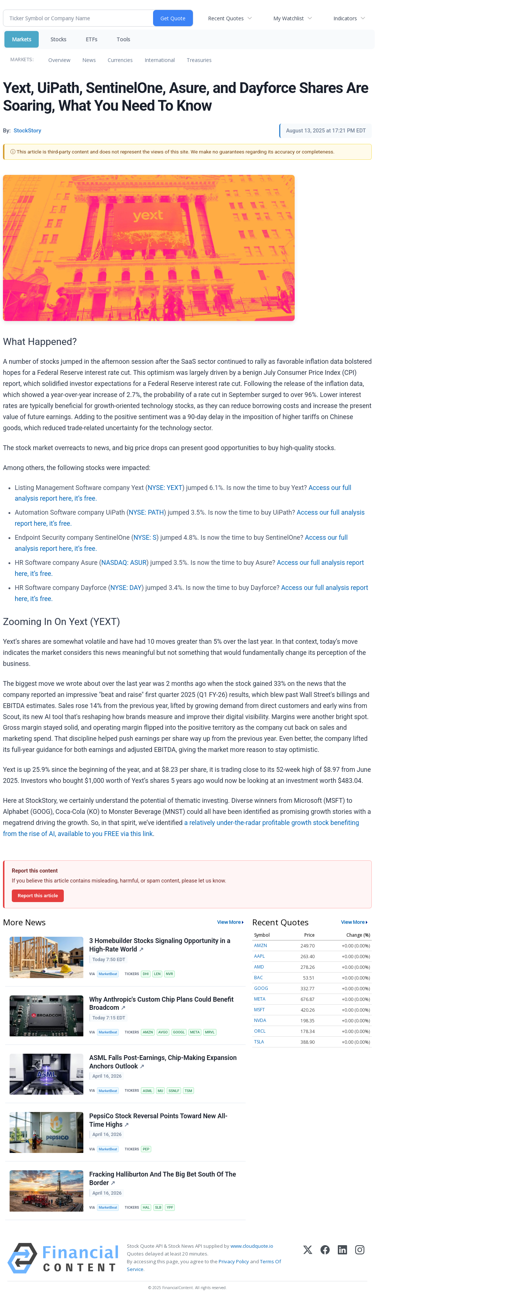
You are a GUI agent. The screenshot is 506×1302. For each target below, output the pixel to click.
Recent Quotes (226, 18)
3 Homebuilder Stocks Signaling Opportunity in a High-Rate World (160, 945)
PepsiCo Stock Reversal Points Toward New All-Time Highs (158, 1120)
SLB (158, 1207)
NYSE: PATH (146, 512)
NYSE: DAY (126, 587)
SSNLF (174, 1091)
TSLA (259, 1042)
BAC (258, 977)
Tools (123, 39)
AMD (259, 967)
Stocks (58, 39)
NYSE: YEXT (165, 487)
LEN (157, 974)
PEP (146, 1149)
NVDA (260, 1020)
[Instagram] (359, 1258)
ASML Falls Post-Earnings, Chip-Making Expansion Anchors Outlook (163, 1062)
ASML (147, 1091)
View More (229, 922)
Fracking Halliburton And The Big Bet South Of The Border (162, 1179)
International (160, 59)
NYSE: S (145, 537)
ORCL (260, 1031)
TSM (188, 1091)
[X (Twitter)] (307, 1258)
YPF (170, 1207)
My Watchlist (288, 18)
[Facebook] (325, 1258)
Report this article (38, 895)
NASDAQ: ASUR (123, 562)
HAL (146, 1207)
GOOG (261, 988)
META (195, 1032)
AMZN (148, 1032)
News (89, 59)
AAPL (259, 956)
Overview (59, 59)
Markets (21, 39)
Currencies (120, 59)
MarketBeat (108, 974)
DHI (146, 974)
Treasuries (199, 59)
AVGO (162, 1032)
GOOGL (178, 1032)
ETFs (91, 39)
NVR (169, 974)
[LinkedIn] (342, 1258)
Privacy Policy (234, 1261)
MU (160, 1091)
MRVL (210, 1032)
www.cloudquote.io (252, 1246)
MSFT (259, 1009)
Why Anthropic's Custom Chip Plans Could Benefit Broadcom (161, 1004)
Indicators (345, 18)
